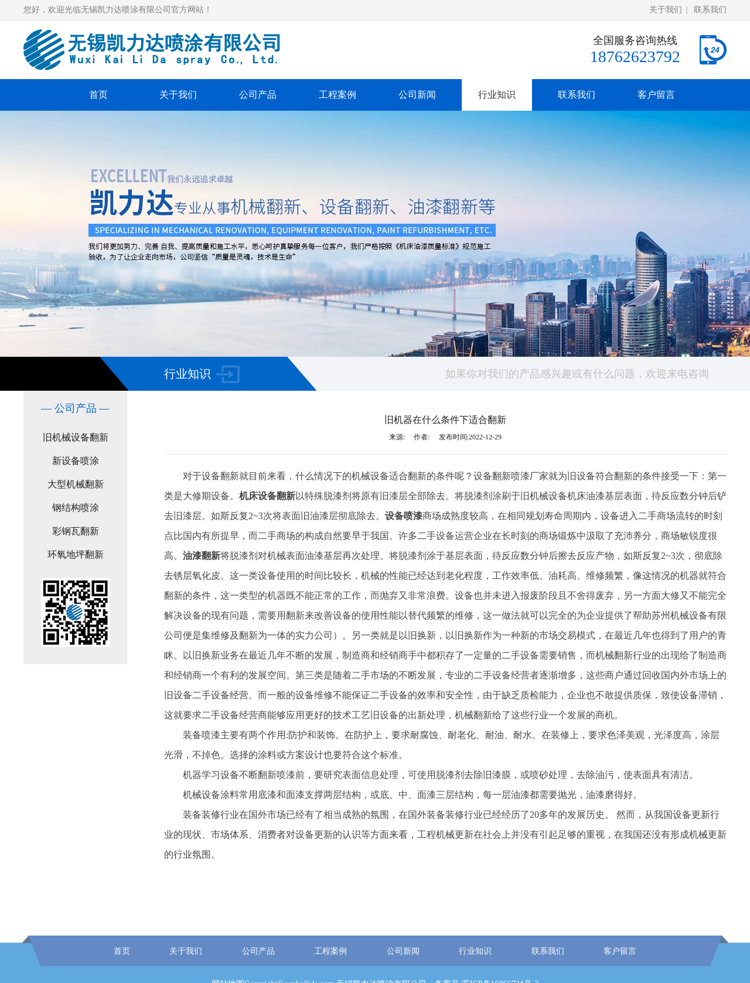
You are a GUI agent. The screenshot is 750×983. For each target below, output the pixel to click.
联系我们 (710, 9)
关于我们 (665, 9)
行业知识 (497, 95)
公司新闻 (417, 95)
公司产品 (258, 95)
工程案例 (337, 95)
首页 (98, 95)
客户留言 (656, 95)
